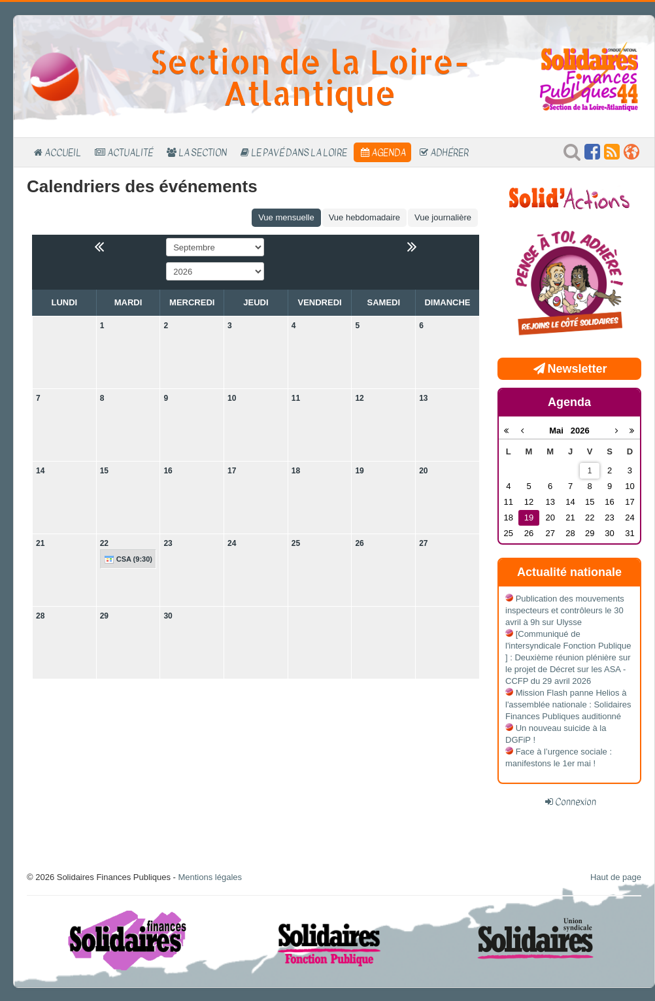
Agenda (388, 152)
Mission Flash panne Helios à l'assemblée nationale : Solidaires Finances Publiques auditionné (568, 704)
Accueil (62, 152)
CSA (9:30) (128, 559)
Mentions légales (210, 877)
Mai (560, 430)
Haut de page (615, 877)
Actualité (130, 152)
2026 (580, 430)
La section (202, 152)
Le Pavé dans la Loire (299, 152)
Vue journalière (442, 217)
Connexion (575, 801)
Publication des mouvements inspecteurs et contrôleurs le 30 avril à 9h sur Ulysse (564, 610)
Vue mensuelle (286, 217)
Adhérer (449, 152)
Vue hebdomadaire (364, 217)
